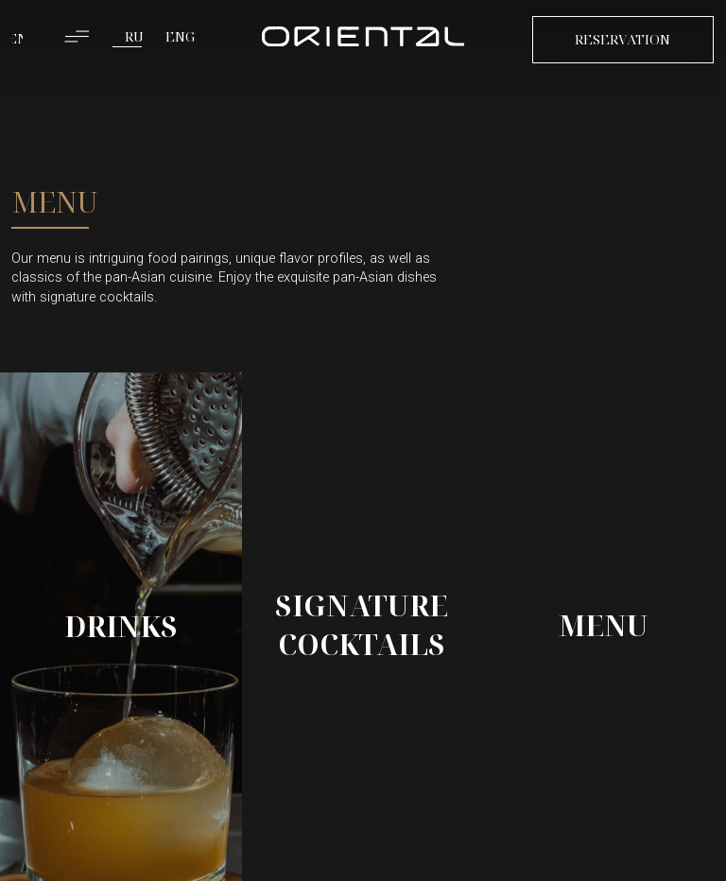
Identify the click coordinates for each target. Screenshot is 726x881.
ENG (180, 36)
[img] (363, 36)
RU (134, 36)
